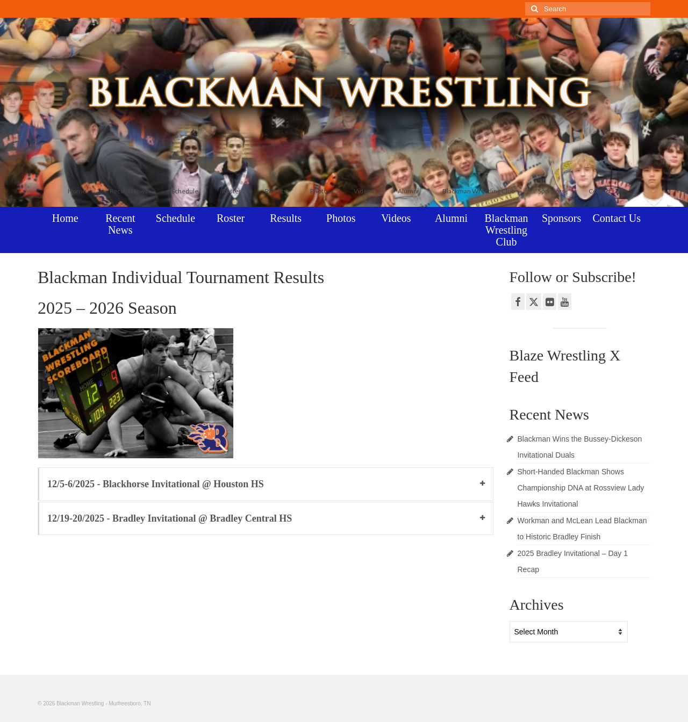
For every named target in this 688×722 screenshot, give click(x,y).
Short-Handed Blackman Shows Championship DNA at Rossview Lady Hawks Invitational (581, 487)
